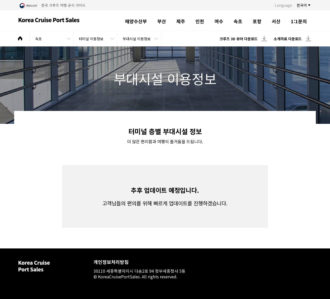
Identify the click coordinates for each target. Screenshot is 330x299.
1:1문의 (299, 21)
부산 (161, 21)
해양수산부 (136, 21)
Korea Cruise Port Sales (49, 20)
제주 (180, 21)
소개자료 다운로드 (288, 38)
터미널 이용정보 (91, 38)
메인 (20, 38)
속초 (238, 21)
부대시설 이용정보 (137, 38)
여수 (218, 21)
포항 (257, 21)
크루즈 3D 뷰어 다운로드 (239, 38)
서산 (276, 21)
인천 (199, 21)
